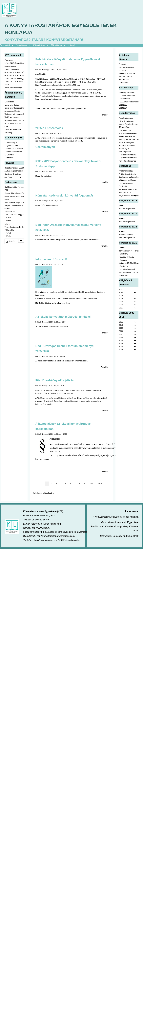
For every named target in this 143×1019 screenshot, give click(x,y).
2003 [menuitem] (121, 347)
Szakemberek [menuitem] (124, 80)
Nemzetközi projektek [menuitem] (127, 209)
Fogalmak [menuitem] (122, 64)
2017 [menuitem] (121, 302)
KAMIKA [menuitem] (8, 218)
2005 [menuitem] (121, 340)
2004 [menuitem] (121, 344)
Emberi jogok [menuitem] (124, 149)
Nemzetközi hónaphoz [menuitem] (127, 161)
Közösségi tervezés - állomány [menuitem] (128, 133)
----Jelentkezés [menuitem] (10, 66)
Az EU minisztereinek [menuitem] (13, 123)
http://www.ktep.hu (41, 528)
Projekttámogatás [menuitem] (125, 130)
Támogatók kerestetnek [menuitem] (128, 189)
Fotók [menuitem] (7, 85)
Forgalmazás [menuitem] (9, 158)
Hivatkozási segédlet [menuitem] (126, 143)
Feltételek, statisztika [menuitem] (127, 74)
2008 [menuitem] (121, 331)
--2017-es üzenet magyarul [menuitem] (14, 215)
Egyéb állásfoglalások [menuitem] (13, 130)
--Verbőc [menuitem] (8, 221)
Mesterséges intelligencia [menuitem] (128, 124)
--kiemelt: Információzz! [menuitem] (13, 152)
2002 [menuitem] (121, 350)
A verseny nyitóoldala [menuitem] (127, 93)
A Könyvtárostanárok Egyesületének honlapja (61, 28)
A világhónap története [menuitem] (127, 174)
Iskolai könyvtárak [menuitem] (125, 77)
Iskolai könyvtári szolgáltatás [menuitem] (14, 108)
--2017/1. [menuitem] (8, 233)
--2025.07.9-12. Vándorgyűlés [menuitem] (14, 79)
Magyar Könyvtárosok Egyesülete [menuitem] (14, 193)
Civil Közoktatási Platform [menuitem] (14, 187)
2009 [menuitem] (121, 328)
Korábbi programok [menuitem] (12, 69)
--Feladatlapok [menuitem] (124, 99)
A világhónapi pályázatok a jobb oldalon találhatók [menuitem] (14, 171)
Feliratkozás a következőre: (43, 493)
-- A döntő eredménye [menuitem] (127, 96)
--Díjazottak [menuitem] (123, 83)
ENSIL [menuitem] (7, 224)
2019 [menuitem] (121, 296)
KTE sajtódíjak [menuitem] (56, 45)
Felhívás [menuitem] (122, 206)
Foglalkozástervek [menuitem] (126, 118)
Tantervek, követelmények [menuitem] (14, 114)
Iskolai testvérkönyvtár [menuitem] (14, 88)
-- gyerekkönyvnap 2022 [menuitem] (128, 158)
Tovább (104, 115)
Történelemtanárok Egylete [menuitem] (14, 227)
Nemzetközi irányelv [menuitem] (126, 67)
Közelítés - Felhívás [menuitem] (126, 257)
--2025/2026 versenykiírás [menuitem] (128, 102)
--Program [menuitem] (123, 260)
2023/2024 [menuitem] (123, 108)
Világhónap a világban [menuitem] (127, 180)
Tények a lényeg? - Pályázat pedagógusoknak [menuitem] (128, 251)
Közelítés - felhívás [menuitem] (126, 235)
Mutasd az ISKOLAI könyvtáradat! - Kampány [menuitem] (128, 263)
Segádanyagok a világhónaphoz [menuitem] (128, 196)
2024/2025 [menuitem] (123, 105)
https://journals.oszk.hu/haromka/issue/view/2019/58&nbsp (57, 85)
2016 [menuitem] (121, 305)
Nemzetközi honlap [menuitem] (126, 183)
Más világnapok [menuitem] (125, 152)
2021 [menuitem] (121, 290)
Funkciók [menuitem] (122, 70)
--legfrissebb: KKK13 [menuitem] (12, 146)
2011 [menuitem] (121, 322)
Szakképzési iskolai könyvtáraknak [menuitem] (128, 140)
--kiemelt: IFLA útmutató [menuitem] (14, 149)
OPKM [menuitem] (7, 209)
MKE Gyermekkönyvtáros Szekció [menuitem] (14, 202)
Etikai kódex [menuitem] (9, 102)
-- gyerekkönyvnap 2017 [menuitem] (128, 155)
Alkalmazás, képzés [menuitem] (12, 111)
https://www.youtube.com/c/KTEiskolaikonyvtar (56, 540)
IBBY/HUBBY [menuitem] (10, 212)
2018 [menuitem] (121, 299)
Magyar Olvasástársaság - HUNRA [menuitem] (14, 206)
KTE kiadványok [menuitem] (11, 143)
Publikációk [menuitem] (123, 186)
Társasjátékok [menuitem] (124, 127)
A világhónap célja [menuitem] (126, 171)
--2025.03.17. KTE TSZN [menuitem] (14, 82)
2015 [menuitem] (121, 308)
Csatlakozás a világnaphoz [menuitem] (128, 177)
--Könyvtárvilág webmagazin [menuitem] (14, 196)
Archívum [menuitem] (14, 177)
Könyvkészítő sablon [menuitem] (126, 146)
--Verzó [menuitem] (7, 199)
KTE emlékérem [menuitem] (41, 45)
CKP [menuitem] (6, 126)
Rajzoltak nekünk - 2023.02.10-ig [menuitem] (14, 168)
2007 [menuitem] (121, 334)
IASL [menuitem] (6, 190)
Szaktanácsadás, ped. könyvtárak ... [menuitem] (14, 120)
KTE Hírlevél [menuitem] (9, 155)
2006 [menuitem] (121, 337)
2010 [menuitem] (121, 325)
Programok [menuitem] (9, 60)
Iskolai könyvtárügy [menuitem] (12, 105)
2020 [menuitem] (121, 293)
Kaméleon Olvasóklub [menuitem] (13, 174)
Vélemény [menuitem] (8, 133)
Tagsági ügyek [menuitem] (24, 45)
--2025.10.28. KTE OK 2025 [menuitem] (14, 76)
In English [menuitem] (71, 45)
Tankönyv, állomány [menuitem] (12, 117)
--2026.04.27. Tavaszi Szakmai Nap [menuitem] (14, 63)
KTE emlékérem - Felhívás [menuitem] (128, 272)
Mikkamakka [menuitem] (9, 230)
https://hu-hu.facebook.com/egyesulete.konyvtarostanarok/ (63, 532)
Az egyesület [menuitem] (8, 45)
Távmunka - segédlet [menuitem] (127, 137)
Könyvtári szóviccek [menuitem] (126, 121)
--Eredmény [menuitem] (123, 254)
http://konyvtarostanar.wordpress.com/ (56, 536)
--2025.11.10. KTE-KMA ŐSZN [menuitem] (14, 72)
